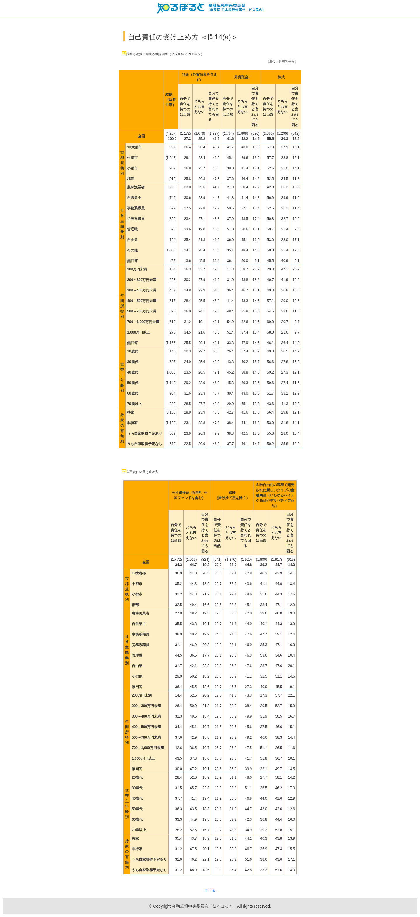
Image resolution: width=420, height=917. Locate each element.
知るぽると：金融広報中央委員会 (210, 8)
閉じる (210, 891)
